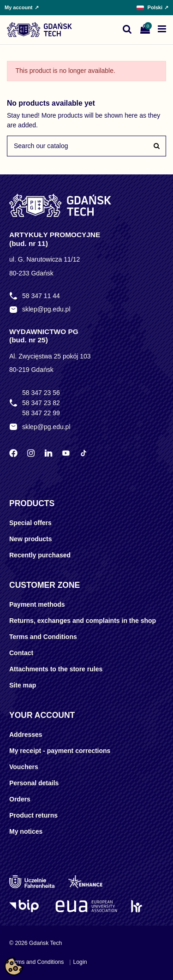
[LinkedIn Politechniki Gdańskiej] (48, 453)
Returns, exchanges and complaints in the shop (82, 620)
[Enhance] (85, 881)
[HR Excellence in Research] (136, 906)
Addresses (25, 734)
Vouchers (23, 767)
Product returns (33, 815)
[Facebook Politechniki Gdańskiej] (13, 453)
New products (30, 539)
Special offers (30, 522)
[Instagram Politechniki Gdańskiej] (31, 453)
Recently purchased (40, 555)
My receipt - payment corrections (59, 750)
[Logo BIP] (25, 906)
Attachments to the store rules (55, 669)
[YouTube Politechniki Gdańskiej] (66, 453)
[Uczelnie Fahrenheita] (31, 881)
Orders (19, 799)
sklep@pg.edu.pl (46, 309)
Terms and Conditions (43, 636)
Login (80, 962)
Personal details (34, 783)
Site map (22, 685)
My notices (25, 831)
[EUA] (86, 906)
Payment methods (37, 604)
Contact (21, 653)
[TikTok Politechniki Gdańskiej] (83, 453)
